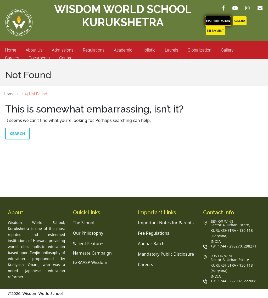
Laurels (171, 50)
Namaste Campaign (92, 253)
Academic (123, 50)
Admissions (62, 50)
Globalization (199, 50)
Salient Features (88, 243)
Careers (12, 57)
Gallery (239, 21)
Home (10, 50)
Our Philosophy (88, 233)
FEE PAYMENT (215, 30)
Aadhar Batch (151, 243)
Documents (39, 57)
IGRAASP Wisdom (90, 262)
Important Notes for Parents (166, 223)
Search (17, 133)
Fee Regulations (153, 233)
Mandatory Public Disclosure (166, 254)
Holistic (148, 50)
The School (83, 223)
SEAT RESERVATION (218, 21)
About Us (34, 50)
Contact (66, 57)
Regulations (93, 50)
